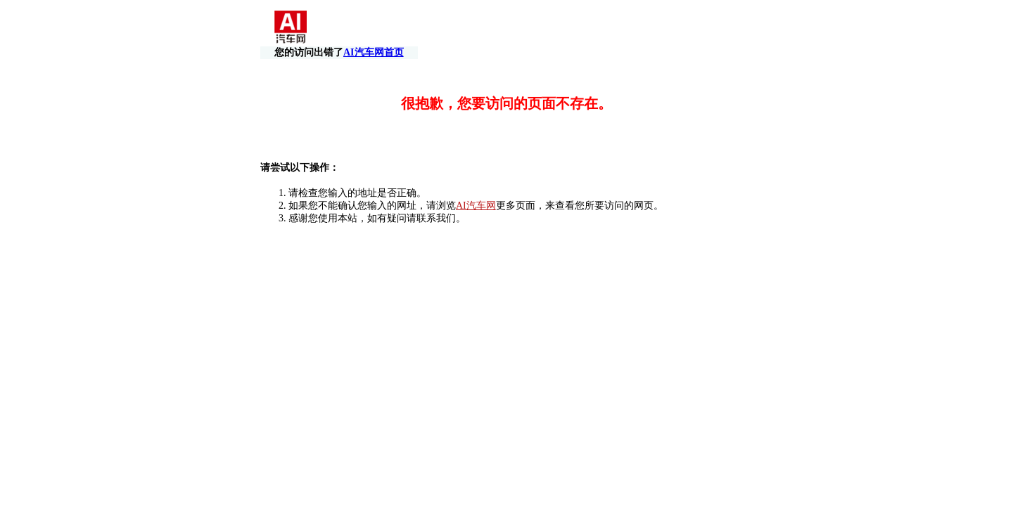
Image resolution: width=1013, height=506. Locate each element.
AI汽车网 (476, 193)
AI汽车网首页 (708, 28)
